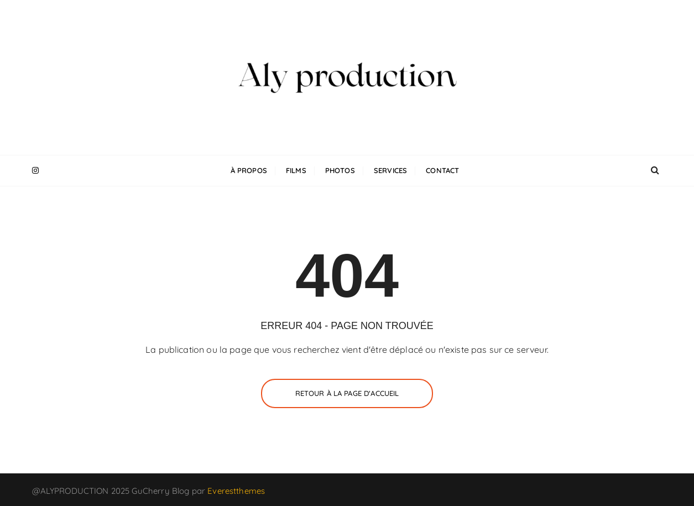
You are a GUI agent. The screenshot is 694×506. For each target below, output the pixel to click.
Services (390, 170)
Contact (442, 170)
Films (296, 170)
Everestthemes (236, 491)
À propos (249, 170)
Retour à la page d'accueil (347, 393)
